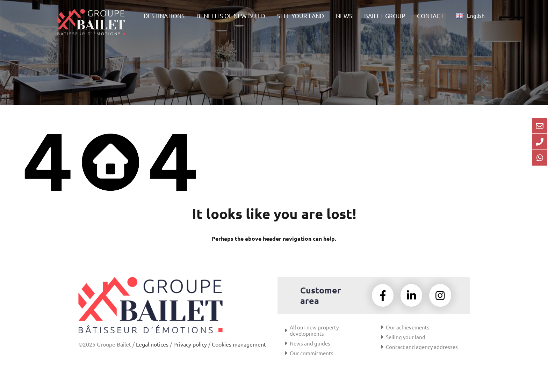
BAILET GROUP (384, 15)
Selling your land (405, 337)
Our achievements (408, 328)
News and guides (310, 344)
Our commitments (311, 353)
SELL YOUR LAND (300, 15)
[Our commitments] (286, 354)
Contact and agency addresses (422, 347)
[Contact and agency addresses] (382, 347)
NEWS (344, 15)
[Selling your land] (382, 338)
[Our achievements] (382, 328)
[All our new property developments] (286, 331)
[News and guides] (286, 344)
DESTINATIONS (164, 15)
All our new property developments (314, 331)
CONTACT (430, 15)
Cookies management (239, 344)
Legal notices (152, 344)
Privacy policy (190, 344)
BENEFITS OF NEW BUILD (230, 15)
